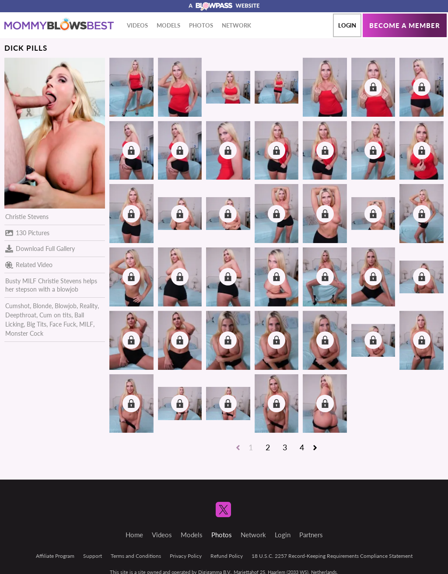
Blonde (42, 306)
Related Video (28, 265)
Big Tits (36, 324)
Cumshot (17, 306)
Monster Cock (24, 333)
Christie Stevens (27, 216)
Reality (89, 306)
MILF (86, 324)
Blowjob (66, 306)
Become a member (404, 25)
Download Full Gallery (40, 249)
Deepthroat (20, 315)
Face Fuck (62, 324)
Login (347, 25)
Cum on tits (55, 315)
